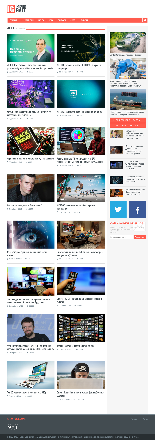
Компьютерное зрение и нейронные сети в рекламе (27, 253)
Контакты (134, 418)
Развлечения (27, 20)
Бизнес (40, 20)
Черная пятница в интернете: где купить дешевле (30, 158)
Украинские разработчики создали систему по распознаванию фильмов (29, 113)
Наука (49, 20)
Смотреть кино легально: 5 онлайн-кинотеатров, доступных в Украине (80, 253)
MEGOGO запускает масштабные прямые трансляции (76, 206)
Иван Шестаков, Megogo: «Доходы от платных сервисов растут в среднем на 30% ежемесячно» (30, 347)
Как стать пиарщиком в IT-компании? (25, 205)
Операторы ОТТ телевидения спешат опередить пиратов (79, 300)
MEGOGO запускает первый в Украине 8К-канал (79, 112)
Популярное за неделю (128, 120)
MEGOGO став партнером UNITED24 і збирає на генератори (79, 66)
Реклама (145, 418)
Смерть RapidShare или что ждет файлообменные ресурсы (81, 393)
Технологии (14, 20)
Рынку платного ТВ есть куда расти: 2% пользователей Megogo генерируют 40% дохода (80, 160)
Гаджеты (83, 20)
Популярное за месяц (127, 125)
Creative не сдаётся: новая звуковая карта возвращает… (135, 179)
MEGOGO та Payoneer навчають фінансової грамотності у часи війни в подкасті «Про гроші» (30, 66)
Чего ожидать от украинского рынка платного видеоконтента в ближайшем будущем (28, 300)
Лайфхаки (60, 20)
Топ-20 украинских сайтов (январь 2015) (26, 392)
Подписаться (140, 237)
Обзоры (72, 20)
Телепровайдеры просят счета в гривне (75, 346)
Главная (22, 28)
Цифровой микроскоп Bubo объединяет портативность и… (135, 192)
